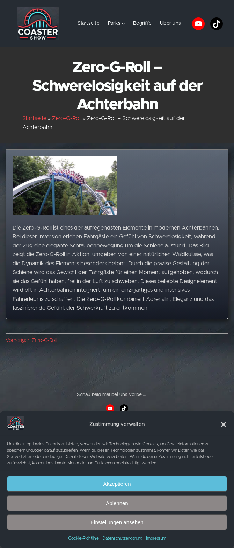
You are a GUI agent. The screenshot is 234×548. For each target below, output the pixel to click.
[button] (223, 424)
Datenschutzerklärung (122, 538)
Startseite (89, 23)
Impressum (156, 538)
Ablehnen (117, 503)
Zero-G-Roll (66, 118)
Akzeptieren (117, 484)
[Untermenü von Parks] (123, 23)
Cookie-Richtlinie (83, 538)
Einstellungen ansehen (117, 522)
